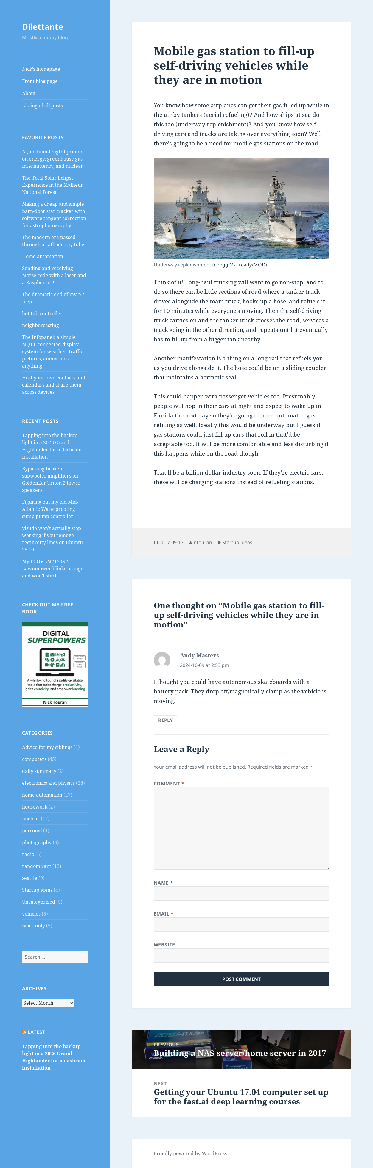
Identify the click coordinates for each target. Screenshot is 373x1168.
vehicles (31, 913)
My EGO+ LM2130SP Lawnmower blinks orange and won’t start (52, 568)
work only (33, 925)
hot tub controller (42, 313)
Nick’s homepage (41, 69)
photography (37, 842)
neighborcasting (40, 325)
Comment (169, 783)
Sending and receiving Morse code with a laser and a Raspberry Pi (54, 275)
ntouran (203, 542)
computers (34, 759)
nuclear (31, 818)
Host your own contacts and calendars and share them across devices (53, 384)
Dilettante (42, 26)
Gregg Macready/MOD (239, 264)
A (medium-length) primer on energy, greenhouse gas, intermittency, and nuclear (53, 158)
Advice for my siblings (47, 747)
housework (34, 806)
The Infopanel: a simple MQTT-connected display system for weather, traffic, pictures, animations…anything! (53, 351)
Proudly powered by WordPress (190, 1153)
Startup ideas (37, 890)
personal (32, 830)
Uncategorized (38, 902)
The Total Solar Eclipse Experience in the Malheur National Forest (52, 185)
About (29, 93)
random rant (36, 866)
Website (164, 944)
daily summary (39, 771)
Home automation (42, 256)
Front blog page (40, 81)
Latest (36, 1032)
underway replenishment (212, 124)
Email (164, 913)
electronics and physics (48, 783)
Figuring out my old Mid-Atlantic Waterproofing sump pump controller (50, 509)
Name (163, 883)
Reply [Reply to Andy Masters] (165, 720)
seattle (29, 878)
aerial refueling (226, 115)
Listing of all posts (42, 105)
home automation (42, 795)
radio (28, 854)
